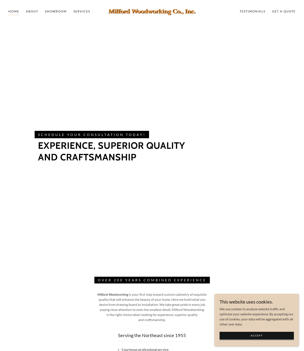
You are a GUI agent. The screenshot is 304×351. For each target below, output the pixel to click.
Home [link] (13, 11)
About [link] (32, 11)
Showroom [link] (56, 11)
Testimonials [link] (252, 11)
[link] (152, 11)
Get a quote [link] (284, 11)
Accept (257, 335)
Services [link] (81, 11)
